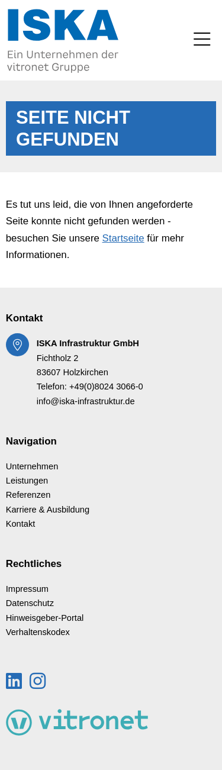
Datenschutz (30, 603)
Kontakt (21, 524)
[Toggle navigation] (202, 40)
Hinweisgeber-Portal (45, 618)
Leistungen (27, 480)
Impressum (27, 589)
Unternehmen (32, 466)
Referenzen (28, 495)
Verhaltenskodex (38, 632)
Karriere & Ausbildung (47, 509)
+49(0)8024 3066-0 (106, 386)
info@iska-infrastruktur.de (86, 401)
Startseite (123, 238)
